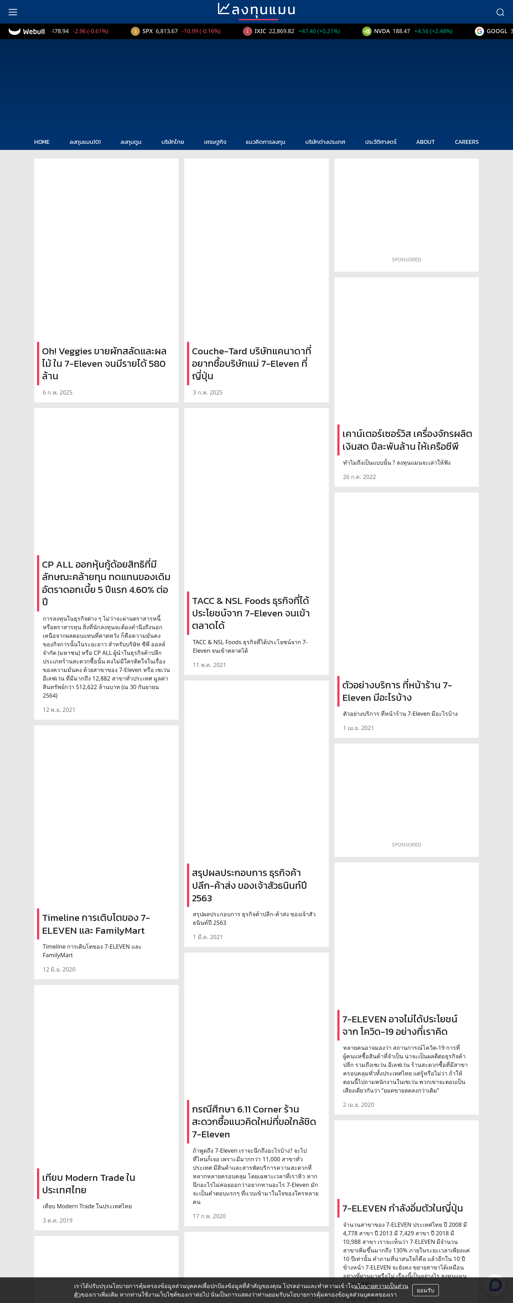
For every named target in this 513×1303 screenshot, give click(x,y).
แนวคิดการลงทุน (265, 141)
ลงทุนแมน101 (85, 141)
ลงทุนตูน (130, 141)
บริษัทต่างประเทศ (325, 141)
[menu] (13, 11)
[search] (500, 11)
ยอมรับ (425, 1290)
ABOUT (425, 141)
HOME (42, 141)
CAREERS (467, 141)
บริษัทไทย (172, 141)
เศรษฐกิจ (215, 141)
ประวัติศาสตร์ (381, 141)
